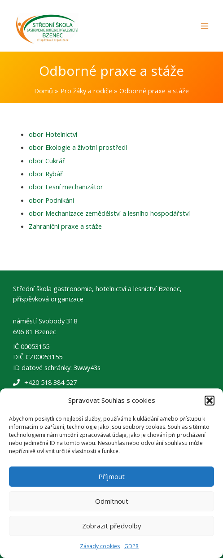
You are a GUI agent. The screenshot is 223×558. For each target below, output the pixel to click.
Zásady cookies (100, 546)
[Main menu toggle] (204, 26)
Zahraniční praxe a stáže (65, 226)
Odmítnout (111, 501)
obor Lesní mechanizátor (66, 186)
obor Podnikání (51, 200)
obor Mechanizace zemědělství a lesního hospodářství (109, 213)
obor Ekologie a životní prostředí (78, 147)
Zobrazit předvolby (111, 525)
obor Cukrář (47, 160)
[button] (209, 400)
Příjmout (111, 476)
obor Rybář (46, 173)
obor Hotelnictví (53, 134)
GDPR (131, 546)
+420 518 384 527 (50, 382)
